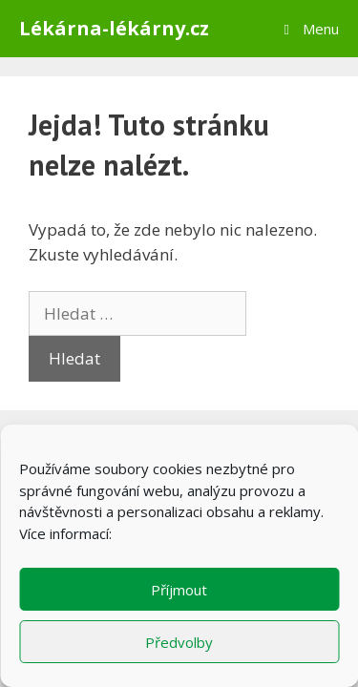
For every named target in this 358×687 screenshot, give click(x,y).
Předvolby (179, 642)
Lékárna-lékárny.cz (114, 28)
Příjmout (179, 589)
